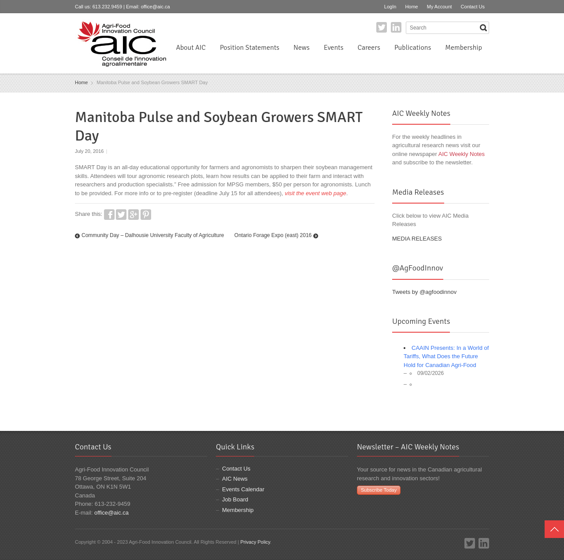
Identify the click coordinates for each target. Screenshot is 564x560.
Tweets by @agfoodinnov (424, 292)
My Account (439, 6)
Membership (463, 47)
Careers (368, 47)
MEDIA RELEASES (417, 238)
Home (411, 6)
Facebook (109, 214)
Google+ (133, 214)
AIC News (235, 478)
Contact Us (473, 6)
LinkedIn (396, 27)
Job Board (235, 499)
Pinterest (146, 214)
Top (554, 529)
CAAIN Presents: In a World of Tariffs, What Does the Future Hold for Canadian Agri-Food (446, 356)
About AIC (191, 47)
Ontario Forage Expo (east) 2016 (273, 235)
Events (334, 47)
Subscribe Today (379, 490)
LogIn (390, 6)
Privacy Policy (255, 542)
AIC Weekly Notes (461, 154)
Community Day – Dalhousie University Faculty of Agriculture (153, 235)
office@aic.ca (155, 6)
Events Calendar (243, 489)
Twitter (381, 27)
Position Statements (249, 47)
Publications (412, 47)
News (301, 47)
